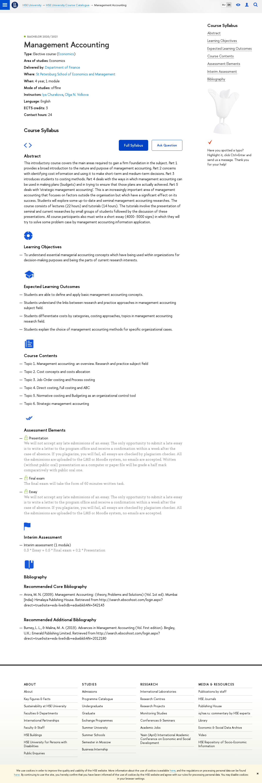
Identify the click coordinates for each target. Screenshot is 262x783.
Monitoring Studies (153, 713)
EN (229, 4)
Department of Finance (62, 67)
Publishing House (210, 706)
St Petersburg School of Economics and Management (75, 74)
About (30, 684)
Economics (66, 53)
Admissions (89, 691)
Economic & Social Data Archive (220, 727)
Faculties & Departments (41, 713)
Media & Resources (216, 684)
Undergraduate (92, 706)
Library (202, 720)
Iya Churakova (52, 94)
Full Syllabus (133, 145)
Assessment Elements (223, 63)
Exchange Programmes (97, 720)
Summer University (95, 727)
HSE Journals (207, 699)
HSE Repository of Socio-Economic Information (222, 744)
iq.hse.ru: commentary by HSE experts (224, 713)
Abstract (214, 33)
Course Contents (220, 56)
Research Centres (152, 699)
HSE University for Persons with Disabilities (45, 744)
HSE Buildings (33, 735)
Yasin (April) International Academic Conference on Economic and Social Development (165, 739)
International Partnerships (41, 720)
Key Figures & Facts (37, 699)
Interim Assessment (222, 71)
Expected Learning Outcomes (229, 48)
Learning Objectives (222, 40)
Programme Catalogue (97, 699)
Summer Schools (93, 735)
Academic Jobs (150, 727)
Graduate (88, 713)
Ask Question (167, 145)
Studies (89, 684)
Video (202, 735)
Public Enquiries (34, 753)
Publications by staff (212, 691)
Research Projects (152, 706)
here (173, 770)
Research (149, 684)
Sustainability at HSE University (45, 706)
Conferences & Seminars (157, 720)
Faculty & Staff (34, 727)
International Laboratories (158, 691)
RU (223, 4)
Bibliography (216, 79)
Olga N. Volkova (77, 94)
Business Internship (95, 749)
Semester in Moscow (96, 742)
